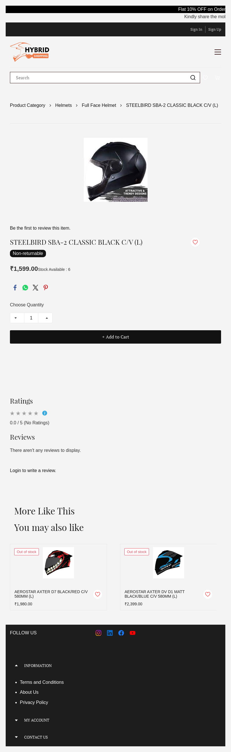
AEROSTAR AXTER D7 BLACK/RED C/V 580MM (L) (51, 594)
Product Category (27, 105)
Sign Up (214, 29)
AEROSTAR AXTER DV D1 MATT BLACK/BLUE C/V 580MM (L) (155, 594)
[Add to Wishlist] (195, 242)
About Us (29, 692)
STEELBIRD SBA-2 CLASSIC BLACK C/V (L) (172, 105)
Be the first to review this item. (40, 228)
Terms (26, 682)
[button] (115, 665)
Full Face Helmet (99, 105)
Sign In (196, 29)
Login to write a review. (33, 470)
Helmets (63, 105)
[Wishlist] (207, 77)
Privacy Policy (34, 702)
